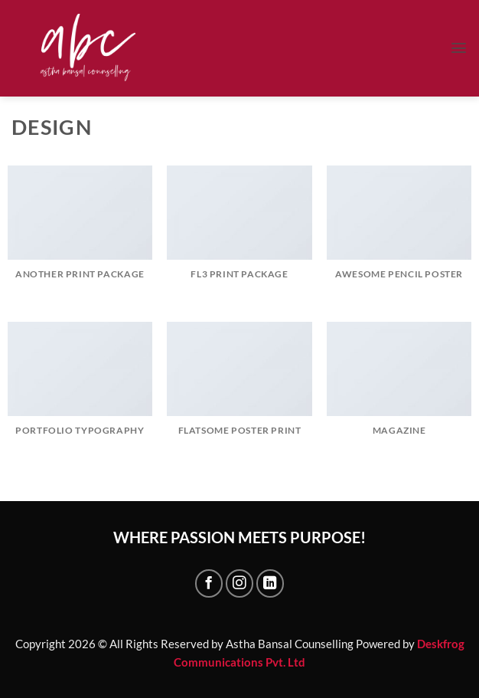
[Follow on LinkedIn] (270, 583)
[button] (459, 48)
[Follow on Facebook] (209, 583)
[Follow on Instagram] (239, 583)
